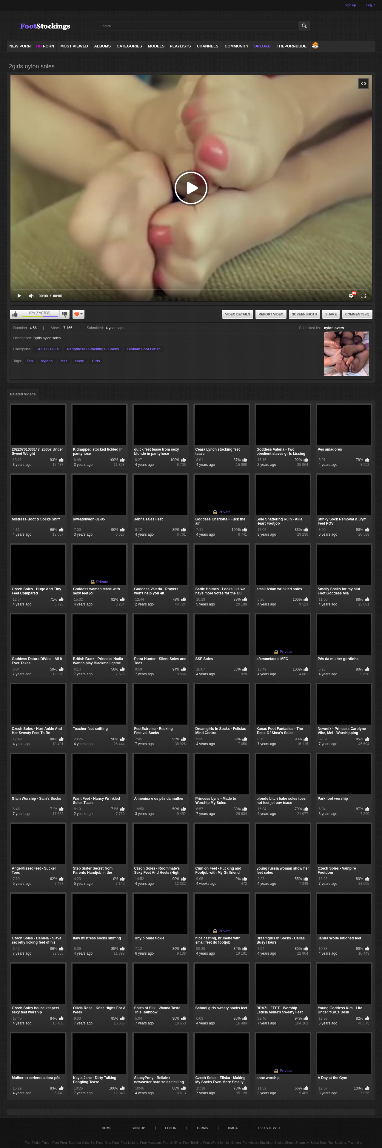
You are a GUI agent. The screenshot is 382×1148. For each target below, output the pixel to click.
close (79, 361)
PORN (45, 46)
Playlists (180, 46)
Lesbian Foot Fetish (144, 349)
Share (331, 314)
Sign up (350, 5)
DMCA (233, 1128)
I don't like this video (64, 314)
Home (107, 1128)
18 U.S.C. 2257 (269, 1128)
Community (237, 46)
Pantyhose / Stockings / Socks (93, 349)
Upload (262, 46)
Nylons (47, 361)
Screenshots (304, 314)
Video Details (237, 314)
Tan (30, 361)
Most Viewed (74, 46)
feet (64, 361)
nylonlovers (334, 328)
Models (156, 46)
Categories (129, 46)
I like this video (15, 314)
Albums (102, 46)
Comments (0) (357, 314)
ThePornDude (291, 46)
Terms (202, 1128)
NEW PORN (20, 46)
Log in (370, 5)
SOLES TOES (47, 349)
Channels (207, 46)
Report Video (270, 314)
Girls (96, 361)
